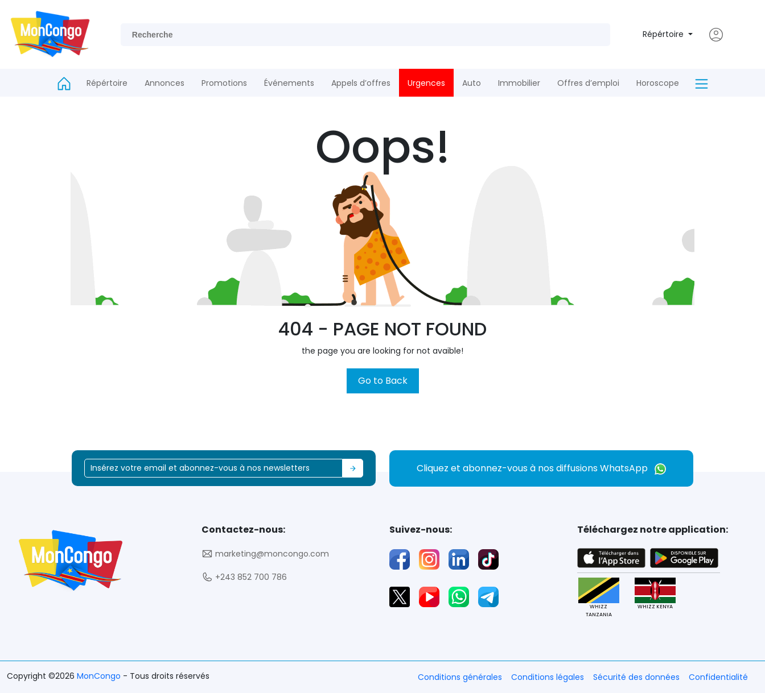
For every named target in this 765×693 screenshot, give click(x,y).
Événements (289, 83)
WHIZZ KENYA (655, 594)
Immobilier (519, 83)
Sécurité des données (636, 677)
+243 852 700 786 (244, 577)
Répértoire (664, 34)
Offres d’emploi (588, 83)
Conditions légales (547, 677)
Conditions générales (460, 677)
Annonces (164, 83)
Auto (471, 83)
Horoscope (657, 83)
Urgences (426, 83)
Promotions (224, 83)
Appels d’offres (360, 83)
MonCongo (100, 676)
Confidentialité (718, 677)
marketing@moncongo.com (265, 554)
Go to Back (383, 380)
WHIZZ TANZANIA (598, 597)
